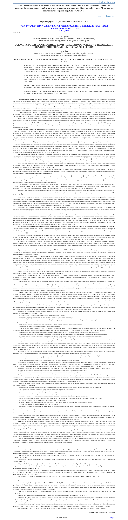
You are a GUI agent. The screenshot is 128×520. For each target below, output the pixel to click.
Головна (110, 16)
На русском (111, 2)
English (102, 2)
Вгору (111, 517)
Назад (99, 16)
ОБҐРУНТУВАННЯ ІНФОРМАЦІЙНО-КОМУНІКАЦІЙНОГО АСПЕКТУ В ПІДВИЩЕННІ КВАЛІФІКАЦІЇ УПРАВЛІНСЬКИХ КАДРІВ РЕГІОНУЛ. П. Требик (64, 28)
